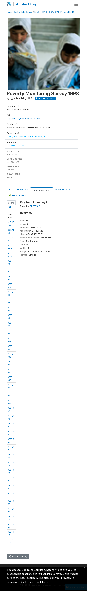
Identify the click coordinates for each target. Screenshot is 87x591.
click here (42, 582)
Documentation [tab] (63, 190)
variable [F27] (70, 12)
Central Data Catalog (23, 12)
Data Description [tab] (41, 190)
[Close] (84, 567)
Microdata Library (26, 4)
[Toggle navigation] (76, 4)
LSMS (36, 12)
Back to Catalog (18, 556)
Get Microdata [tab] (17, 195)
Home (9, 12)
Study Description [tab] (18, 190)
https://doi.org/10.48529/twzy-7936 (23, 118)
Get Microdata (45, 98)
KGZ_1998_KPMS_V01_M (51, 12)
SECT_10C (35, 206)
